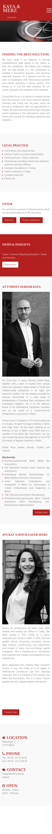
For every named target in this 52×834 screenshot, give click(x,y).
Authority (9, 220)
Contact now (41, 512)
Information (10, 264)
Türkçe (49, 822)
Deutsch (49, 815)
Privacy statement (31, 220)
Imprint (5, 777)
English (49, 819)
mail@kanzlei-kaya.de (13, 774)
